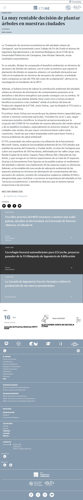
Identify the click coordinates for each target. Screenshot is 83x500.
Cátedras (6, 415)
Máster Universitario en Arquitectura (15, 396)
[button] (63, 2)
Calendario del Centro (10, 369)
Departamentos (8, 374)
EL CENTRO (7, 356)
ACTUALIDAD (7, 423)
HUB (4, 379)
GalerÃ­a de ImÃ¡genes (16, 196)
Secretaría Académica (10, 364)
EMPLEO (6, 436)
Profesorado (7, 371)
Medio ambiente (7, 32)
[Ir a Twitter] (38, 495)
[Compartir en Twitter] (9, 205)
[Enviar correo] (19, 205)
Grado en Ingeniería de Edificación (14, 390)
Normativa (6, 376)
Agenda (5, 428)
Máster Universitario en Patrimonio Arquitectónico (19, 398)
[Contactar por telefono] (5, 351)
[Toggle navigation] (5, 7)
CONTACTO (7, 442)
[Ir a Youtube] (51, 495)
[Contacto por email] (78, 351)
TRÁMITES (6, 431)
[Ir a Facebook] (31, 495)
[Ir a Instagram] (45, 495)
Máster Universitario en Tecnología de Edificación (19, 401)
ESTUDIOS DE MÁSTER (10, 393)
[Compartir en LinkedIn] (4, 205)
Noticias (5, 426)
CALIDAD (6, 433)
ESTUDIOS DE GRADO (10, 385)
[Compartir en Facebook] (14, 205)
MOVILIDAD (7, 409)
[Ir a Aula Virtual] (48, 344)
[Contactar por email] (11, 465)
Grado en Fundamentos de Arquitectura (16, 387)
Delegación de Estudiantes (11, 366)
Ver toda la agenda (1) (78, 318)
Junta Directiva (7, 361)
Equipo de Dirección (9, 359)
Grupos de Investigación (11, 417)
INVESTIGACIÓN (8, 412)
